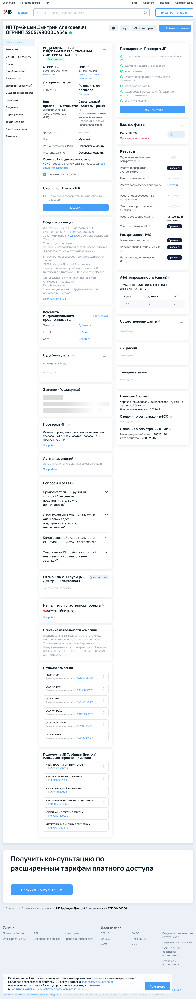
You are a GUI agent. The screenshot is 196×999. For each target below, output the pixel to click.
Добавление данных (47, 939)
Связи (9, 64)
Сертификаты (14, 114)
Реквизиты (12, 49)
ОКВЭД (105, 939)
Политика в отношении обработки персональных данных (32, 994)
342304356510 (85, 738)
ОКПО (135, 933)
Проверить (76, 207)
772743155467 (84, 726)
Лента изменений (17, 129)
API (47, 2)
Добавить (85, 325)
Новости (165, 2)
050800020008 (60, 804)
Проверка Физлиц (30, 2)
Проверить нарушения (134, 138)
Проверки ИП (54, 424)
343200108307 (85, 702)
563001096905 (59, 768)
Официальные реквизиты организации (171, 951)
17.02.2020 (52, 74)
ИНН (134, 944)
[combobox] (91, 12)
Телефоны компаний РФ (177, 942)
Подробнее (50, 445)
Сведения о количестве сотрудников (177, 935)
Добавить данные (54, 299)
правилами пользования (97, 981)
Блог (135, 2)
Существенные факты (19, 92)
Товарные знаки (15, 121)
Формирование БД (14, 939)
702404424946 (85, 678)
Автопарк (11, 136)
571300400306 (59, 827)
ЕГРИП (105, 933)
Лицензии (12, 107)
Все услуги (9, 2)
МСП (104, 944)
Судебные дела (15, 71)
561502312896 (59, 780)
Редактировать (100, 316)
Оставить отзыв (98, 577)
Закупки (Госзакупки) (19, 85)
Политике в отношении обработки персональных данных (46, 989)
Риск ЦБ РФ (139, 939)
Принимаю (157, 986)
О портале (149, 2)
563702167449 (59, 792)
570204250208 (59, 815)
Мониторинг (72, 933)
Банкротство (13, 78)
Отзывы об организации (170, 962)
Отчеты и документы (19, 56)
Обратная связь (184, 2)
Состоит (172, 185)
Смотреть (84, 94)
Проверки (12, 100)
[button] (174, 12)
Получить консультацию (41, 890)
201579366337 (85, 714)
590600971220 (85, 690)
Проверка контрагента (78, 939)
